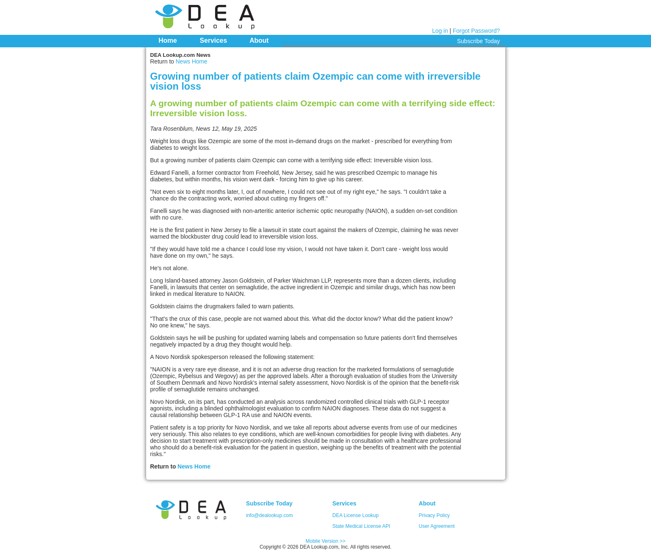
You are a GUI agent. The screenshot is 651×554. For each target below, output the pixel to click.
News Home (191, 61)
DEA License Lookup (356, 515)
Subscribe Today (478, 41)
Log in (440, 30)
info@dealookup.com (269, 515)
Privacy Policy (434, 515)
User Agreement (437, 526)
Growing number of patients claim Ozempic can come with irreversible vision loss (315, 81)
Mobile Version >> (325, 541)
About (259, 40)
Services (213, 40)
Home (168, 40)
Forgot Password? (476, 30)
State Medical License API (361, 526)
